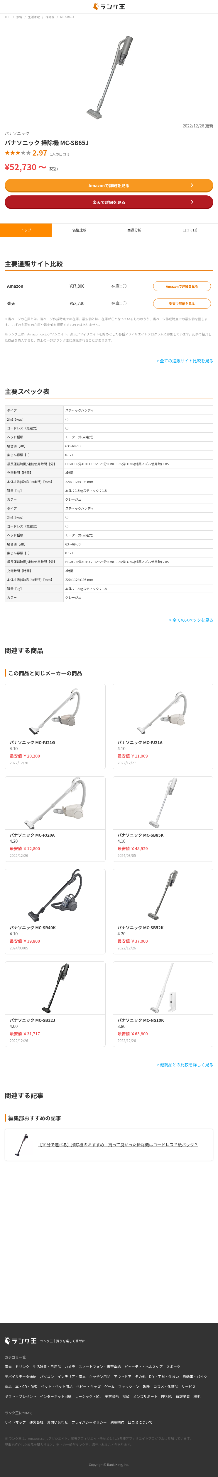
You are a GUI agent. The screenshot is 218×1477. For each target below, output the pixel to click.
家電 (8, 1366)
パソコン (47, 1376)
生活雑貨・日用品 (47, 1366)
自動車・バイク (194, 1376)
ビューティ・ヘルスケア (143, 1366)
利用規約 (117, 1422)
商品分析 (134, 229)
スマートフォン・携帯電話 (100, 1366)
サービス (189, 1386)
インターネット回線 (56, 1396)
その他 (140, 1376)
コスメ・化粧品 (165, 1386)
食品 (8, 1386)
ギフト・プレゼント (20, 1396)
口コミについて (140, 1422)
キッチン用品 (99, 1376)
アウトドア (122, 1376)
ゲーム (109, 1386)
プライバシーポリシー (89, 1422)
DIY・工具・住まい (164, 1376)
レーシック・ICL (88, 1396)
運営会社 (36, 1422)
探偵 (125, 1396)
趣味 (146, 1386)
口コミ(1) (189, 229)
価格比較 (79, 229)
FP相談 (166, 1396)
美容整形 (112, 1396)
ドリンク (22, 1366)
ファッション (128, 1386)
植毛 (196, 1396)
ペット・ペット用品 (56, 1386)
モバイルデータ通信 (20, 1376)
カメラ (70, 1366)
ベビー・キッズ (88, 1386)
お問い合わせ (57, 1422)
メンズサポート (145, 1396)
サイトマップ (15, 1422)
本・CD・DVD (26, 1386)
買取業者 (183, 1396)
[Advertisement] (109, 1237)
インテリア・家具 (72, 1376)
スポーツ (173, 1366)
